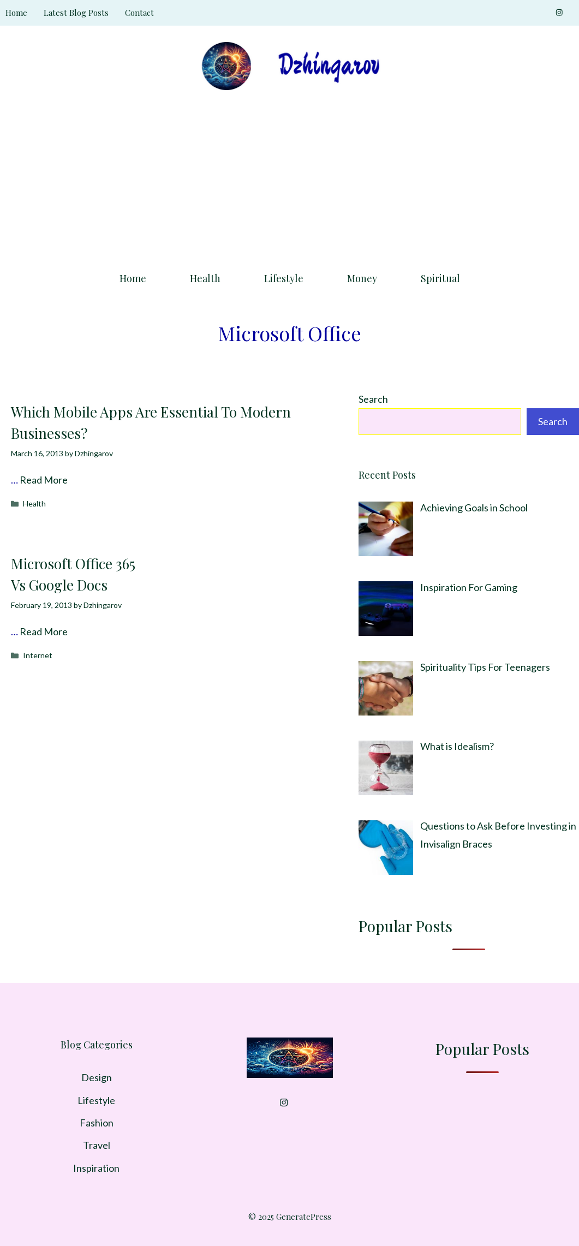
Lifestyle (283, 278)
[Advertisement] (289, 177)
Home (16, 12)
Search (373, 399)
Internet (37, 655)
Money (362, 278)
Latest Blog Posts (76, 12)
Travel (96, 1145)
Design (96, 1077)
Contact (139, 12)
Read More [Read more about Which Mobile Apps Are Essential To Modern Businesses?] (44, 480)
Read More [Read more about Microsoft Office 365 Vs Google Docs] (44, 631)
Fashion (97, 1123)
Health (205, 278)
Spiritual (440, 278)
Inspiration (96, 1168)
